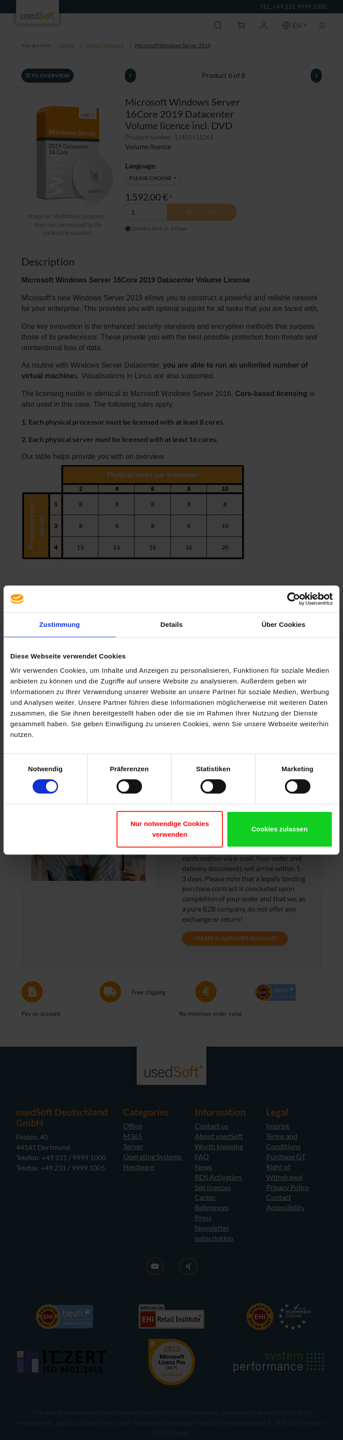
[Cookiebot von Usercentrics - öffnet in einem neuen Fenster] (294, 598)
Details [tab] (171, 624)
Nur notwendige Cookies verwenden (169, 829)
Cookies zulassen (279, 829)
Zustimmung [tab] (59, 624)
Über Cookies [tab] (283, 624)
